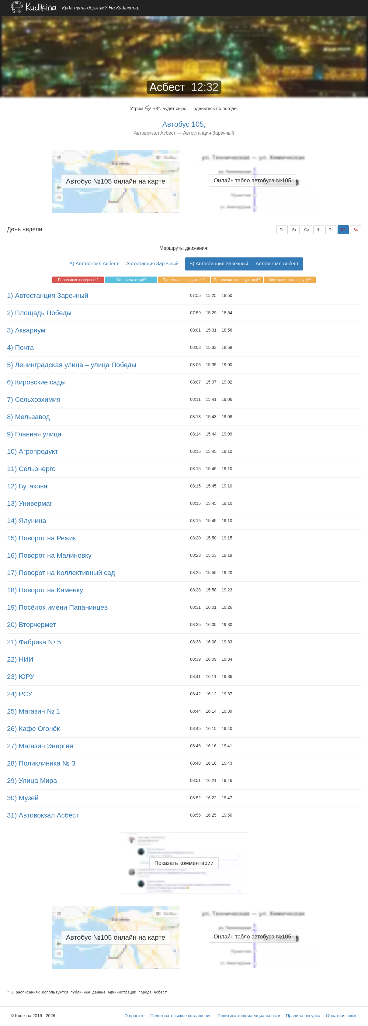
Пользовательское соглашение (181, 1015)
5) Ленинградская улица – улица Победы (71, 365)
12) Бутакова (27, 486)
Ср (306, 230)
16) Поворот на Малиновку (49, 555)
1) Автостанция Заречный (47, 295)
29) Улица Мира (32, 780)
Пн (282, 230)
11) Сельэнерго (31, 469)
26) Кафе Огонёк (33, 728)
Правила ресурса (303, 1015)
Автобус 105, (184, 124)
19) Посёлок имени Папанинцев (57, 607)
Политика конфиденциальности (248, 1015)
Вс (355, 230)
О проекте (134, 1015)
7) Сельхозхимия (34, 399)
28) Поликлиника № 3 (41, 763)
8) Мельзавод (28, 417)
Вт (294, 230)
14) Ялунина (26, 521)
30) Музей (23, 798)
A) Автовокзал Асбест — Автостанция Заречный (124, 263)
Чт (319, 230)
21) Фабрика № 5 (34, 642)
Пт (331, 230)
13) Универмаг (29, 503)
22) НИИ (20, 659)
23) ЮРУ (20, 676)
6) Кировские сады (36, 382)
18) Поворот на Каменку (45, 590)
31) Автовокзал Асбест (43, 815)
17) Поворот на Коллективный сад (61, 573)
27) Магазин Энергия (40, 746)
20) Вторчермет (31, 624)
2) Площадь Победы (39, 313)
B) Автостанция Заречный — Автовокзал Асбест (244, 263)
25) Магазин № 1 (33, 711)
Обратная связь (341, 1015)
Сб (343, 230)
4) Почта (20, 347)
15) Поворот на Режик (41, 538)
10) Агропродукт (32, 451)
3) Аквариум (26, 330)
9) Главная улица (34, 434)
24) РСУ (19, 694)
